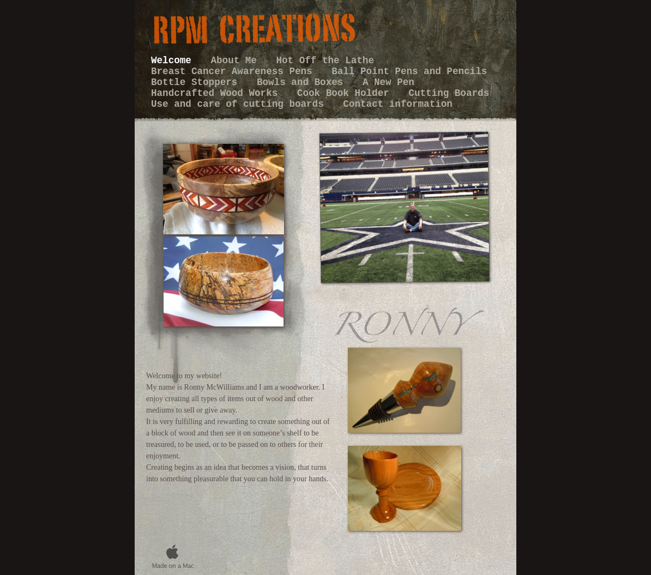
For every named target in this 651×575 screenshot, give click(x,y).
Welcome (174, 60)
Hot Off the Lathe (325, 60)
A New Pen (388, 82)
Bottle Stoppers (197, 82)
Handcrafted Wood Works (217, 93)
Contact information (398, 104)
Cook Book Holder (346, 93)
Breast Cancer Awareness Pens (234, 71)
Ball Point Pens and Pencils (409, 71)
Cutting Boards (448, 93)
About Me (236, 60)
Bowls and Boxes (303, 82)
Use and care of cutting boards (240, 104)
